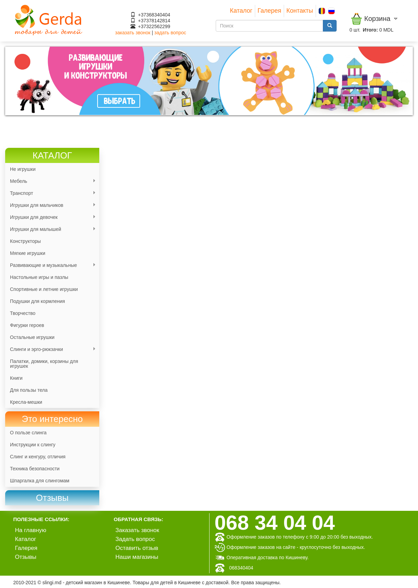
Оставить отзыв (136, 548)
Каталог (241, 10)
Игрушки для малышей (50, 229)
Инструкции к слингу (32, 444)
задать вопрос (170, 32)
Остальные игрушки (32, 337)
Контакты (299, 10)
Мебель (50, 181)
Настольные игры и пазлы (39, 277)
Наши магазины (136, 557)
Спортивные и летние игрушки (44, 289)
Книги (16, 378)
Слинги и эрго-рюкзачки (50, 349)
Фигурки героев (27, 325)
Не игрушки (23, 169)
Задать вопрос (135, 539)
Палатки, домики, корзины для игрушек (44, 363)
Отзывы (25, 557)
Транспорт (50, 193)
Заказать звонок (137, 530)
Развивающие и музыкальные (50, 265)
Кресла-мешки (26, 402)
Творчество (22, 313)
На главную (30, 530)
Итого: (370, 30)
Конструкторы (25, 241)
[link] (52, 498)
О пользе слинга (28, 432)
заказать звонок (132, 32)
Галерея (269, 10)
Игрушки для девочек (50, 217)
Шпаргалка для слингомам (39, 480)
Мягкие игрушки (27, 253)
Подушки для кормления (37, 301)
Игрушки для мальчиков (50, 205)
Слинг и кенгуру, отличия (38, 456)
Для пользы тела (29, 390)
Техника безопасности (34, 468)
